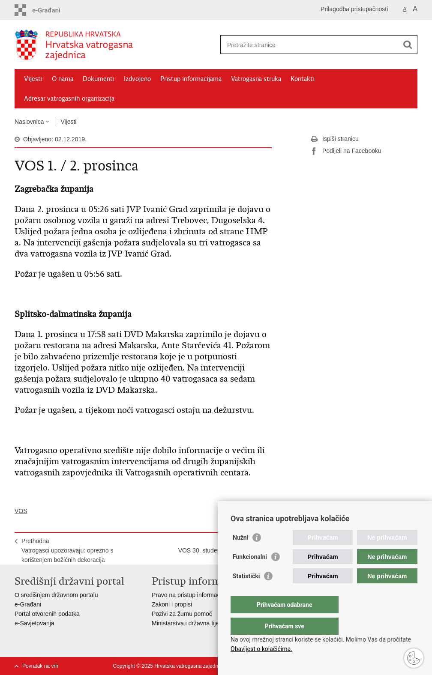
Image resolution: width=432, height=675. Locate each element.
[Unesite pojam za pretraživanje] (309, 45)
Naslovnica (29, 121)
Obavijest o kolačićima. (261, 648)
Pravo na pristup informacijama (193, 594)
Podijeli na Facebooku (345, 151)
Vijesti (33, 79)
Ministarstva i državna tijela (188, 623)
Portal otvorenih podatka (47, 613)
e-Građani (28, 604)
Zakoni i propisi (172, 604)
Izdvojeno (137, 79)
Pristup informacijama (191, 79)
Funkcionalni (250, 573)
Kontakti (303, 79)
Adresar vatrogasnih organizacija (69, 98)
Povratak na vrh (40, 666)
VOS (21, 511)
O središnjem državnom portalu (56, 594)
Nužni (240, 554)
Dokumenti (98, 79)
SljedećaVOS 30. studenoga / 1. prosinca (221, 546)
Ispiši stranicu (334, 139)
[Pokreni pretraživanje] (407, 44)
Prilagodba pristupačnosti (354, 9)
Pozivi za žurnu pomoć (182, 613)
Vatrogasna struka (256, 79)
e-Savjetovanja (34, 623)
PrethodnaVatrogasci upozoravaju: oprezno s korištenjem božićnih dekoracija (67, 550)
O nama (62, 79)
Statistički (246, 593)
